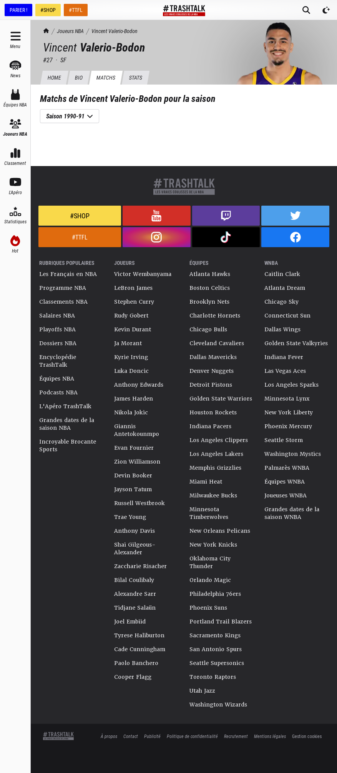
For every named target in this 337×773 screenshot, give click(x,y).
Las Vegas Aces (285, 370)
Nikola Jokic (131, 412)
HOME (54, 77)
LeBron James (133, 287)
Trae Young (130, 517)
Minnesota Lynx (286, 398)
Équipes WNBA (284, 481)
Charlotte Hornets (214, 315)
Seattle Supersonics (216, 663)
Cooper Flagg (132, 676)
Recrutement (236, 736)
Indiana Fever (283, 357)
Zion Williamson (137, 461)
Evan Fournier (134, 447)
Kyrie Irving (131, 357)
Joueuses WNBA (285, 495)
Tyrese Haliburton (139, 635)
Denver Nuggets (211, 370)
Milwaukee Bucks (213, 495)
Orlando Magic (210, 580)
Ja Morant (128, 343)
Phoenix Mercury (288, 426)
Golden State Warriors (220, 398)
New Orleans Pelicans (219, 530)
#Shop (80, 215)
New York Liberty (288, 412)
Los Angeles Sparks (291, 384)
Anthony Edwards (138, 384)
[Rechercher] (306, 10)
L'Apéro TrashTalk (65, 406)
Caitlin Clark (282, 274)
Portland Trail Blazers (220, 621)
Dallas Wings (282, 329)
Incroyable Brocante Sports (67, 445)
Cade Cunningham (139, 649)
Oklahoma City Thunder (210, 562)
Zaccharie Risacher (140, 566)
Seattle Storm (283, 440)
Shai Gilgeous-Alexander (135, 548)
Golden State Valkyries (296, 343)
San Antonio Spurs (215, 649)
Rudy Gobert (131, 315)
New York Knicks (213, 544)
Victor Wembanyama (142, 274)
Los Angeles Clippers (218, 440)
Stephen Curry (134, 301)
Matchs (106, 77)
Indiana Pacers (210, 426)
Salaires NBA (57, 315)
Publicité (152, 736)
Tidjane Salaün (135, 607)
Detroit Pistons (210, 384)
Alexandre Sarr (135, 593)
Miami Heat (205, 481)
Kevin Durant (132, 329)
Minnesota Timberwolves (208, 513)
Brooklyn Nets (209, 301)
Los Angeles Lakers (216, 454)
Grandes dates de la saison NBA (66, 424)
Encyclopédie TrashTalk (57, 361)
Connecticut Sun (287, 315)
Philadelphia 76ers (215, 593)
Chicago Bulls (208, 329)
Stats (135, 77)
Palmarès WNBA (286, 467)
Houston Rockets (213, 412)
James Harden (133, 398)
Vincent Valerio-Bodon (114, 31)
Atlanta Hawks (209, 274)
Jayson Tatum (133, 489)
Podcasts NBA (58, 392)
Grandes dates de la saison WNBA (291, 513)
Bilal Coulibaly (134, 580)
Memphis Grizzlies (215, 467)
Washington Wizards (218, 704)
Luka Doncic (131, 370)
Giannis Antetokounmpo (136, 430)
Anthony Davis (134, 530)
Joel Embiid (130, 621)
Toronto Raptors (212, 676)
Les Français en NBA (68, 274)
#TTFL (76, 9)
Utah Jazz (202, 690)
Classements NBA (63, 301)
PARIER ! (18, 9)
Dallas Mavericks (213, 357)
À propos (109, 736)
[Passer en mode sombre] (326, 10)
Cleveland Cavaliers (216, 343)
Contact (130, 736)
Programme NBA (62, 287)
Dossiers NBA (57, 343)
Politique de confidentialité (192, 736)
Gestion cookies (307, 736)
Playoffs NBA (57, 329)
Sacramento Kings (215, 635)
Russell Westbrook (139, 503)
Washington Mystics (292, 454)
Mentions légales (270, 736)
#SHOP (48, 9)
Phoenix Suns (208, 607)
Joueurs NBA (70, 31)
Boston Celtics (209, 287)
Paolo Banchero (136, 663)
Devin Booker (133, 475)
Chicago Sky (281, 301)
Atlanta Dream (284, 287)
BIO (78, 77)
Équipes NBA (56, 378)
